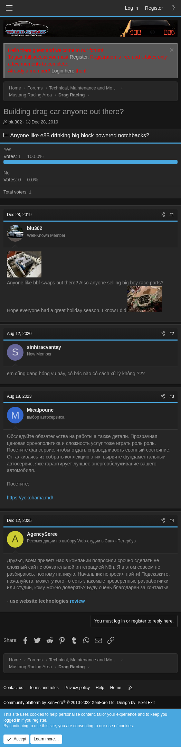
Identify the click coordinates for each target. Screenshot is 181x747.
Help (100, 687)
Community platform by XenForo (59, 702)
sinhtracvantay (44, 347)
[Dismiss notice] (171, 50)
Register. (79, 57)
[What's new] (173, 8)
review (77, 601)
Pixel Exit (145, 702)
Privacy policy (77, 687)
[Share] (163, 215)
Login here (62, 71)
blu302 (15, 121)
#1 (172, 214)
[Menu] (9, 8)
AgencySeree (42, 534)
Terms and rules (43, 687)
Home (115, 687)
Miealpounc (40, 410)
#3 (172, 396)
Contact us (13, 687)
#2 (172, 333)
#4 (172, 520)
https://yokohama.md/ (30, 497)
